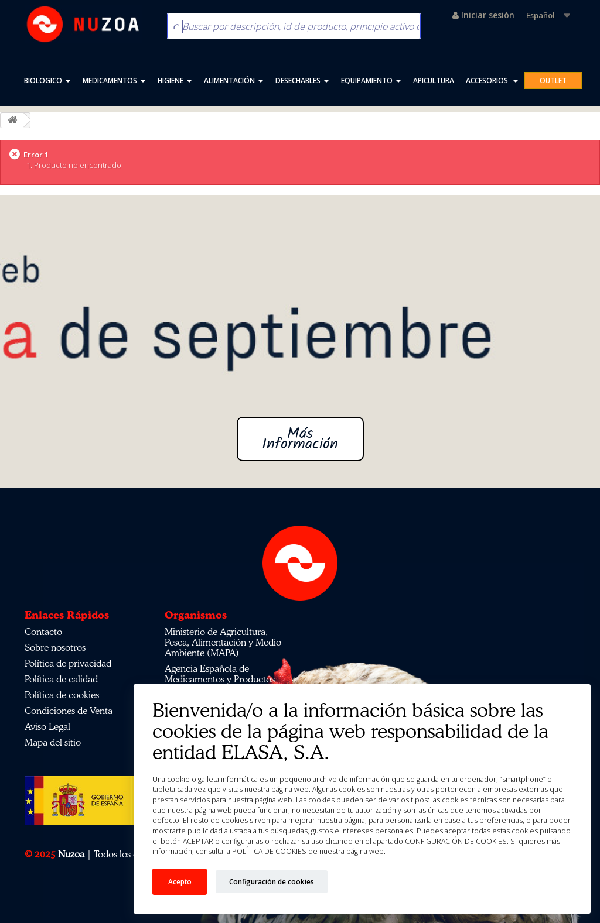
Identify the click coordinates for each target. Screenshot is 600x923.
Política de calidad (61, 679)
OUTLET (553, 80)
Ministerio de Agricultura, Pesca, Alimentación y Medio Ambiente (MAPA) (223, 642)
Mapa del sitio (53, 742)
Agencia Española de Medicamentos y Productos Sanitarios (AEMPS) (220, 679)
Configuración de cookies (271, 881)
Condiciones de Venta (68, 710)
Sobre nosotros (55, 647)
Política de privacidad (68, 663)
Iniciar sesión (483, 14)
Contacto (43, 631)
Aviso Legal (47, 726)
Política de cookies (62, 695)
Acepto (180, 881)
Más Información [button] (300, 439)
